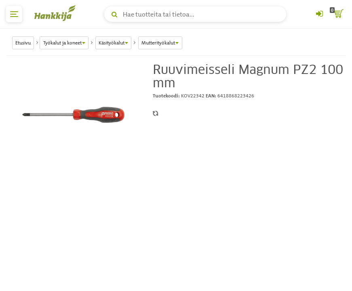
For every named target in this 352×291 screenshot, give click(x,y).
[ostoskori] (338, 14)
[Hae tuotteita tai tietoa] (195, 14)
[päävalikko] (14, 14)
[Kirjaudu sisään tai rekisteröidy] (319, 14)
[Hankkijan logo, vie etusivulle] (56, 13)
